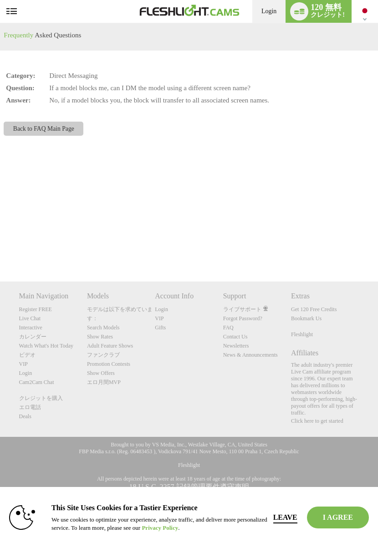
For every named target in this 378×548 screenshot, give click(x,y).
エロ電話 (30, 407)
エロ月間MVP (104, 382)
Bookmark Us (306, 318)
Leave (285, 517)
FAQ (228, 327)
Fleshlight (302, 334)
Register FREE (35, 309)
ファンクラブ (103, 355)
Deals (25, 416)
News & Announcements (250, 355)
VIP (23, 364)
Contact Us (235, 336)
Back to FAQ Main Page (43, 128)
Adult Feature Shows (110, 346)
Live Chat (30, 318)
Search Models (103, 327)
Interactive (30, 327)
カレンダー (32, 336)
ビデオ (27, 355)
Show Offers (101, 373)
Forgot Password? (242, 318)
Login (268, 11)
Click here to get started (317, 421)
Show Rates (100, 336)
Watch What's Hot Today (46, 346)
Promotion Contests (108, 364)
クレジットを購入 (41, 398)
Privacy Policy (160, 527)
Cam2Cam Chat (36, 382)
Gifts (160, 327)
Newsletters (236, 346)
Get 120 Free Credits (314, 309)
